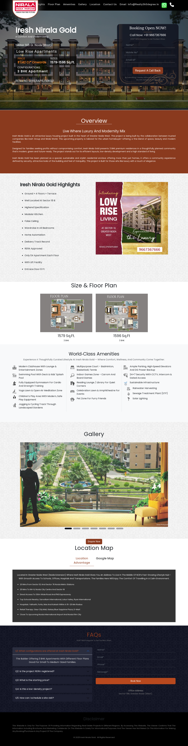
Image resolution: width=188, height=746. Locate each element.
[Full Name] (149, 45)
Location (95, 4)
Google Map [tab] (105, 558)
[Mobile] (149, 52)
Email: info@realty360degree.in (139, 4)
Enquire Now (94, 541)
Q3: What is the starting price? (32, 680)
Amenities (69, 4)
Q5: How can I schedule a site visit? (34, 698)
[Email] (149, 60)
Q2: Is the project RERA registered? (34, 671)
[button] (68, 528)
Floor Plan (54, 4)
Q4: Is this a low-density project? (33, 689)
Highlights (38, 4)
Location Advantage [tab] (82, 560)
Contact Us (110, 4)
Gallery (82, 4)
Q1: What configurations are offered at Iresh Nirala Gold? (47, 651)
